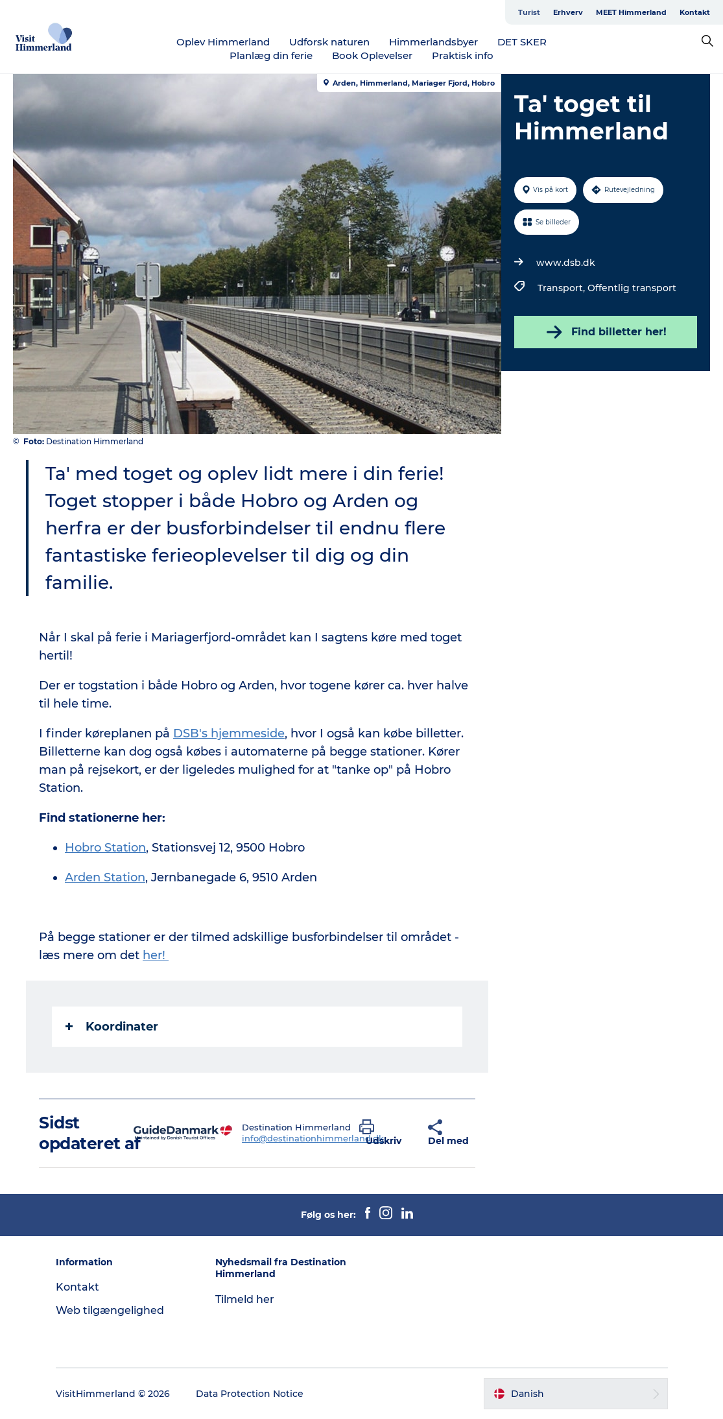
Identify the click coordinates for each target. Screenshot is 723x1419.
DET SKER (522, 42)
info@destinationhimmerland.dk (313, 1138)
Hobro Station (105, 848)
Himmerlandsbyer (433, 42)
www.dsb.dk (565, 262)
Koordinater (111, 1027)
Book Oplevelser (372, 55)
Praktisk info (462, 55)
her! (156, 955)
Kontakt (695, 12)
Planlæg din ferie (271, 55)
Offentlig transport (631, 288)
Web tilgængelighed (110, 1310)
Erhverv (568, 12)
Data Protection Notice (249, 1394)
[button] (384, 1133)
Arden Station (105, 877)
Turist (529, 12)
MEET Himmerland (631, 12)
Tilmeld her (244, 1299)
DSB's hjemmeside (229, 733)
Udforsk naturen (329, 42)
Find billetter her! (605, 332)
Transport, (562, 288)
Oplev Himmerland (223, 42)
